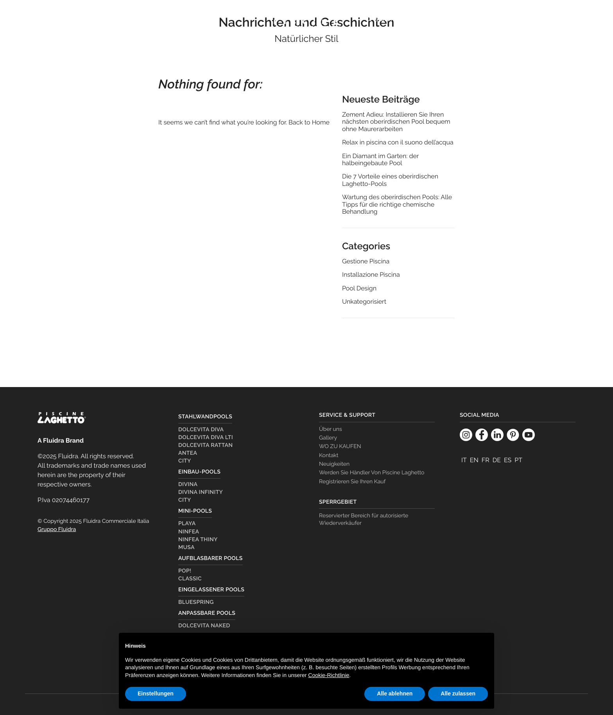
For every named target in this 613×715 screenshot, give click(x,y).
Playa (186, 523)
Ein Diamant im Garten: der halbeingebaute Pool (380, 160)
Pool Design (359, 288)
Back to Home (309, 122)
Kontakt (328, 455)
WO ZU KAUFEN (533, 19)
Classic (190, 579)
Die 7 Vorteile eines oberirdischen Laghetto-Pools (390, 180)
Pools (81, 29)
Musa (186, 547)
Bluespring (196, 602)
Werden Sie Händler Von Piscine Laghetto (371, 473)
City (184, 461)
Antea (187, 453)
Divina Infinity (200, 492)
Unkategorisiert (364, 301)
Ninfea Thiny (198, 540)
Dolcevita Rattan (205, 445)
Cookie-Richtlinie (328, 675)
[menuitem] (373, 38)
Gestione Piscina (365, 261)
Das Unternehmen (397, 19)
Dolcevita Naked (204, 626)
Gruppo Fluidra (57, 529)
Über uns (330, 429)
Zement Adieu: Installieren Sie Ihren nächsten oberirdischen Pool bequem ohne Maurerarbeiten (396, 122)
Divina (187, 484)
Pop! (184, 571)
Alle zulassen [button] (458, 693)
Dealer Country (469, 19)
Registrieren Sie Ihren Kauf (352, 482)
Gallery (328, 438)
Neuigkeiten (334, 464)
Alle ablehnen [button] (394, 693)
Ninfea (188, 532)
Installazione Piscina (371, 274)
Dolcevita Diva (201, 430)
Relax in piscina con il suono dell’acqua (397, 142)
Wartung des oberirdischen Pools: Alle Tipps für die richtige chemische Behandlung (397, 204)
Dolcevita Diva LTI (205, 437)
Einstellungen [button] (156, 693)
